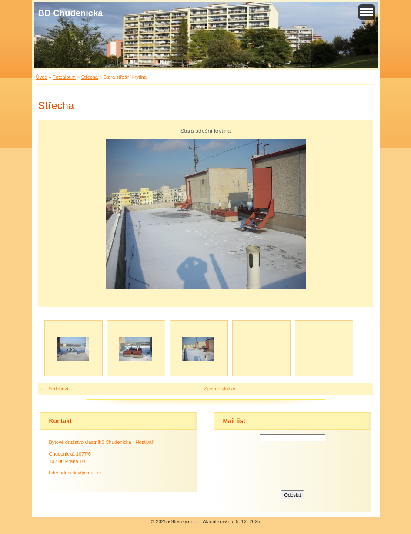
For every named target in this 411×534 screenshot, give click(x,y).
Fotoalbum (64, 77)
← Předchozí (54, 388)
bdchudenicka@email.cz (75, 472)
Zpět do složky (219, 388)
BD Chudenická (70, 13)
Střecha (89, 77)
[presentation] (293, 465)
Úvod (41, 77)
